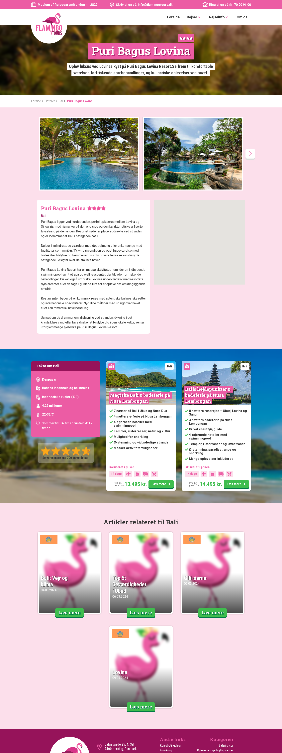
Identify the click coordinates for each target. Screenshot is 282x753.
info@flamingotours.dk (120, 687)
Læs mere (161, 414)
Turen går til (167, 704)
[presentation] (250, 84)
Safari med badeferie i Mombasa (213, 695)
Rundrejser (226, 704)
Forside (173, 17)
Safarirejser (226, 676)
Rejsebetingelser (170, 676)
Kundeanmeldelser (171, 685)
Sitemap (165, 695)
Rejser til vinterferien (220, 714)
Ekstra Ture (167, 709)
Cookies (165, 690)
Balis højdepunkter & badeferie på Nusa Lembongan (208, 325)
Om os (242, 17)
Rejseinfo (219, 17)
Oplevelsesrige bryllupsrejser (215, 680)
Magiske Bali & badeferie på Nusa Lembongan (140, 328)
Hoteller (165, 714)
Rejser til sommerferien (218, 709)
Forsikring (166, 680)
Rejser (194, 17)
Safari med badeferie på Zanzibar (218, 687)
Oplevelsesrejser (222, 719)
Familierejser (225, 699)
